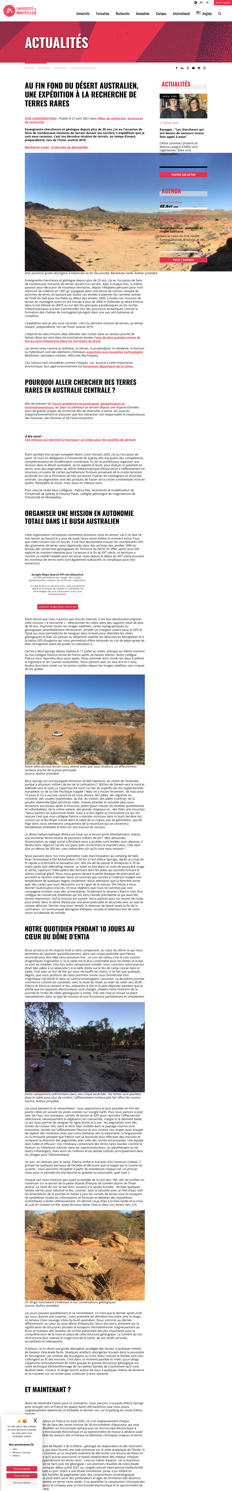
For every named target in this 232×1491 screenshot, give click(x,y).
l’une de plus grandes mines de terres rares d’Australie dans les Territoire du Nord (82, 339)
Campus (161, 13)
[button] (193, 68)
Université (82, 13)
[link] (176, 68)
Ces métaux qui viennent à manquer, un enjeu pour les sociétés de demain (80, 440)
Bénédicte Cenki (37, 147)
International (181, 13)
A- (208, 2)
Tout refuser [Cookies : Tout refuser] (22, 1475)
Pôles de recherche (112, 118)
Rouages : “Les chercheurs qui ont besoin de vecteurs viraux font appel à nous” (182, 132)
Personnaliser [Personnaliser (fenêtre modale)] (22, 1482)
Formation (102, 13)
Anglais (207, 13)
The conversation (40, 118)
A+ (202, 2)
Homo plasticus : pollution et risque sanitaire (181, 229)
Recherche (122, 13)
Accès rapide (223, 2)
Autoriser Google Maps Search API (57, 606)
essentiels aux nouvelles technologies (114, 352)
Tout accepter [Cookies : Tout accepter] (22, 1469)
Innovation (142, 13)
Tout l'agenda (183, 260)
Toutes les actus (183, 175)
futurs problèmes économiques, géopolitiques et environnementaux (75, 405)
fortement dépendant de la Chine (108, 366)
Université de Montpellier (69, 147)
